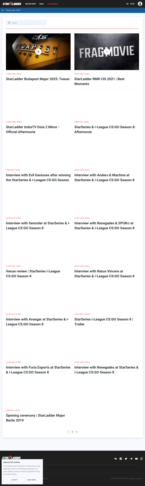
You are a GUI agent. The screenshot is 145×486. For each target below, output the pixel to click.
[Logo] (12, 3)
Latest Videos (52, 4)
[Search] (26, 22)
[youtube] (136, 458)
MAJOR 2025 (30, 4)
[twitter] (126, 458)
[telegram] (131, 458)
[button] (77, 432)
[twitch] (141, 458)
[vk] (115, 458)
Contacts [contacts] (44, 479)
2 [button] (72, 432)
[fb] (120, 458)
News (41, 4)
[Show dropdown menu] (127, 4)
